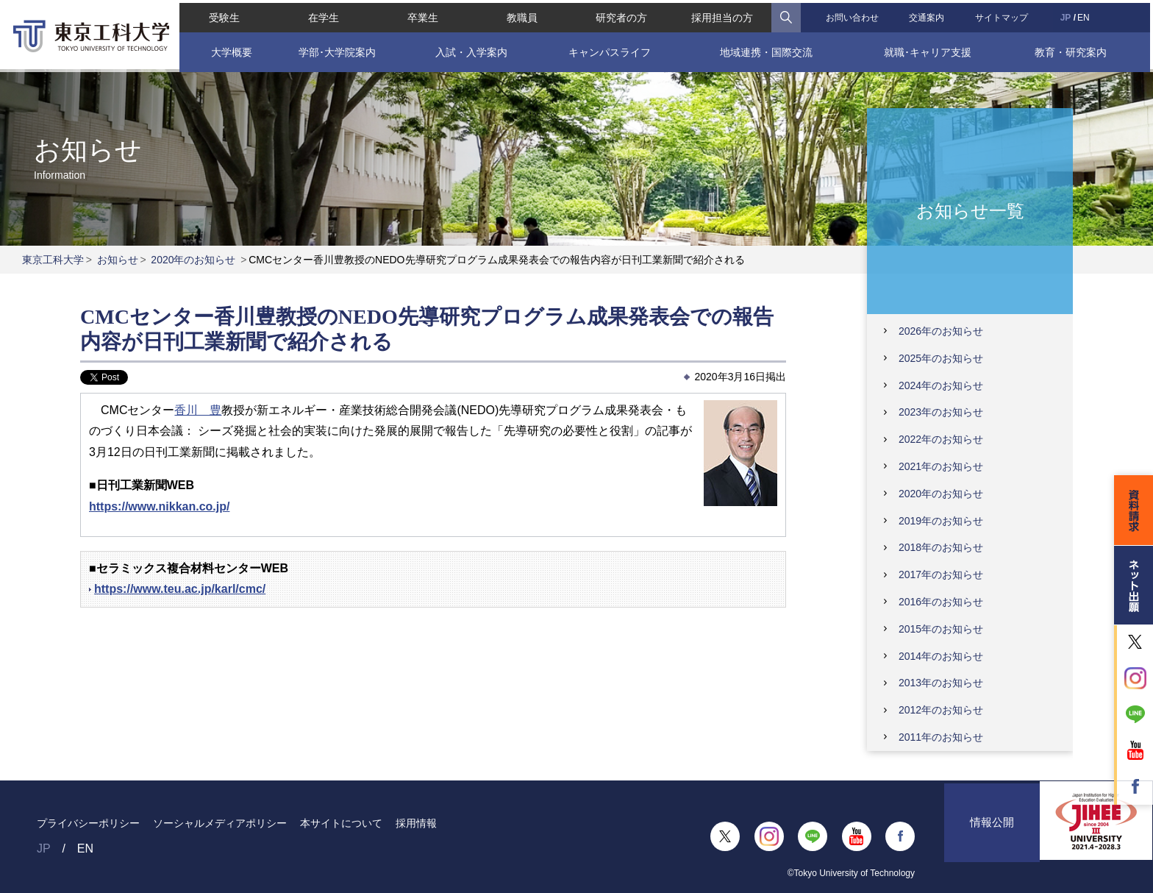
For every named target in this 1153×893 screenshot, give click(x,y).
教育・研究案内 (1074, 49)
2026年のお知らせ (941, 331)
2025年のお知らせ (941, 358)
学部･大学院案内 (335, 49)
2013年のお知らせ (941, 683)
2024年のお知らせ (941, 385)
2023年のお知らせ (941, 412)
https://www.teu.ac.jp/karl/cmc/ (179, 589)
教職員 (521, 15)
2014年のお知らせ (941, 656)
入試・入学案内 (470, 49)
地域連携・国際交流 (767, 49)
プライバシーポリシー (88, 823)
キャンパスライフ (609, 49)
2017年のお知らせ (941, 574)
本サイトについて (341, 823)
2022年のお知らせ (941, 439)
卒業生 (421, 15)
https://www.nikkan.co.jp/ (159, 506)
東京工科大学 (53, 260)
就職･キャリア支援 (929, 49)
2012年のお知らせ (941, 710)
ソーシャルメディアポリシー (220, 823)
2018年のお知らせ (941, 547)
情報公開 (991, 836)
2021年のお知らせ (941, 466)
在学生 (321, 15)
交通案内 (928, 15)
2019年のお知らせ (941, 521)
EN (1086, 15)
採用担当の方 (723, 15)
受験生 (221, 15)
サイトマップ (1003, 15)
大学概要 (228, 49)
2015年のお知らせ (941, 629)
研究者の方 (621, 15)
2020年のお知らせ (193, 260)
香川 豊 (197, 410)
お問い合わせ (853, 15)
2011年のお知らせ (941, 737)
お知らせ (117, 260)
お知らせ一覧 (970, 210)
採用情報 (416, 823)
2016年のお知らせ (941, 602)
